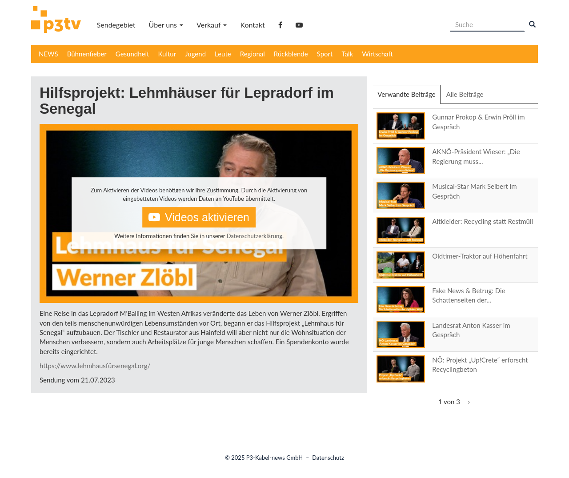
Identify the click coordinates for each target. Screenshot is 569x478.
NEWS (48, 54)
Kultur (167, 54)
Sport (325, 54)
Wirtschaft (377, 54)
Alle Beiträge (465, 94)
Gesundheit (132, 54)
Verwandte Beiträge (408, 97)
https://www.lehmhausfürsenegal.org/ (95, 366)
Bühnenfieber (87, 54)
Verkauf (211, 24)
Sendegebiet (116, 24)
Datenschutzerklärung (254, 235)
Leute (223, 54)
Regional (252, 54)
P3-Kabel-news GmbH (274, 457)
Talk (347, 54)
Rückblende (291, 54)
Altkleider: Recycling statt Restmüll (482, 221)
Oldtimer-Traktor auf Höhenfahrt (479, 256)
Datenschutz (328, 457)
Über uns (166, 24)
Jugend (195, 54)
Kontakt (252, 24)
